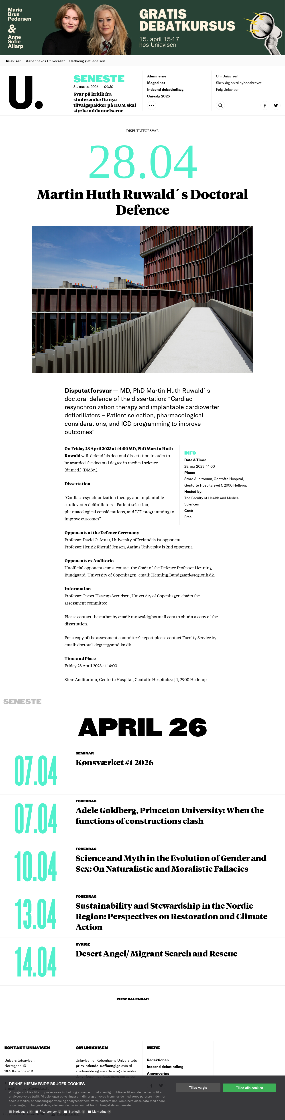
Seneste (99, 79)
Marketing (101, 1111)
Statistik (76, 1111)
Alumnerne (156, 76)
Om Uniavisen (227, 76)
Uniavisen (13, 61)
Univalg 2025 (158, 96)
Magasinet (156, 83)
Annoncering (158, 1073)
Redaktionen (158, 1060)
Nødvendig (23, 1111)
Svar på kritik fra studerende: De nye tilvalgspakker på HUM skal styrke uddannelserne (104, 102)
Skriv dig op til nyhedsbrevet (239, 83)
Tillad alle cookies (249, 1088)
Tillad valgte (198, 1088)
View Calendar (132, 999)
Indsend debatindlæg (165, 89)
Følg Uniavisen (227, 89)
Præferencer (50, 1111)
